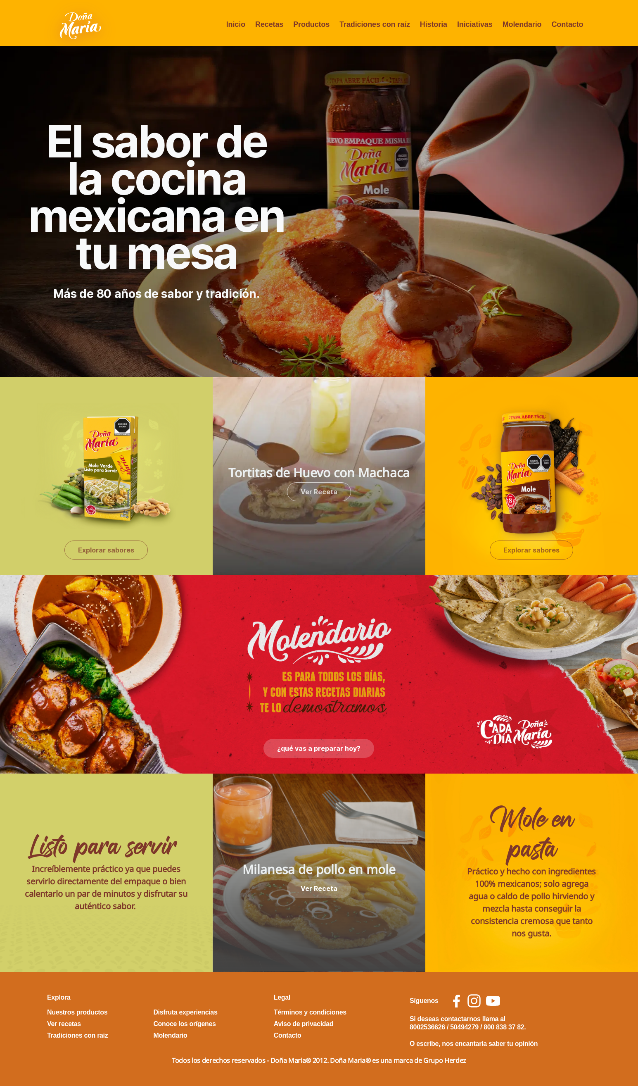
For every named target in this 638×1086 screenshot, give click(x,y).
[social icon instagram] (474, 1000)
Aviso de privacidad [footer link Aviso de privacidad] (304, 1023)
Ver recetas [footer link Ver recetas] (64, 1023)
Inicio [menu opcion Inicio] (235, 24)
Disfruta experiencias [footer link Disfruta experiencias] (185, 1012)
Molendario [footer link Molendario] (170, 1035)
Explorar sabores (106, 550)
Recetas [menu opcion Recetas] (269, 24)
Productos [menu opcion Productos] (311, 24)
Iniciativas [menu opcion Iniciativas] (475, 24)
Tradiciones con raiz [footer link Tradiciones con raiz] (77, 1035)
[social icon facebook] (456, 1001)
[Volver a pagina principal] (81, 24)
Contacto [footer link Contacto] (287, 1035)
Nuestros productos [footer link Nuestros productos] (77, 1012)
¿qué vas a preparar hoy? (319, 748)
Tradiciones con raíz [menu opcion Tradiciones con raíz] (374, 24)
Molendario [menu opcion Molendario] (522, 24)
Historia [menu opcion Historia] (433, 24)
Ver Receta (319, 492)
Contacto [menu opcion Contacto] (567, 24)
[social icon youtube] (493, 1000)
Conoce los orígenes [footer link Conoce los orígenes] (184, 1023)
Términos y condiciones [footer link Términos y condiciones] (310, 1012)
